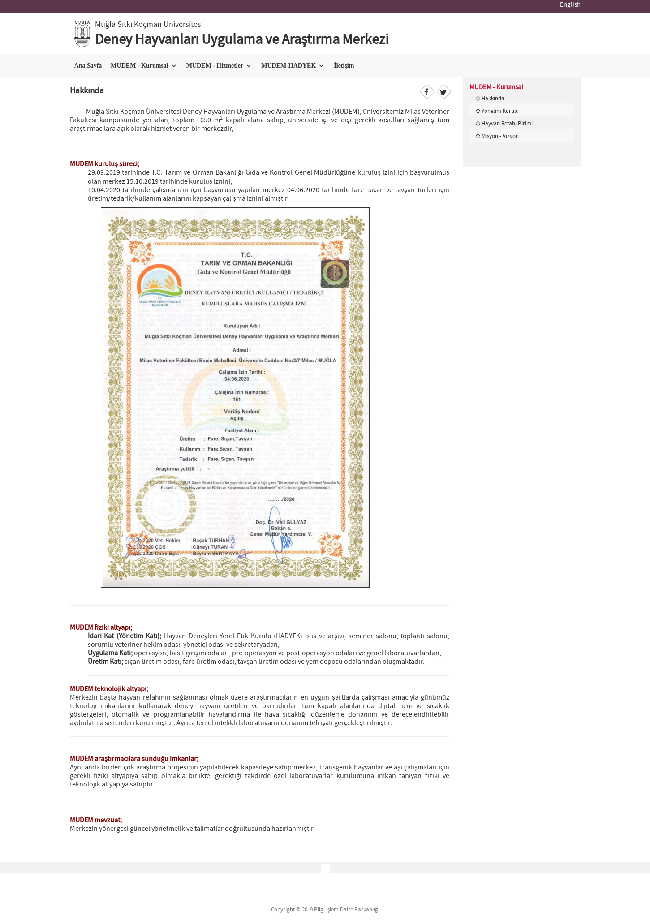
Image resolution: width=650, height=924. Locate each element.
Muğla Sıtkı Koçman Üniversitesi (149, 24)
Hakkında (493, 98)
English (570, 4)
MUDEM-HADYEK (288, 65)
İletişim (344, 65)
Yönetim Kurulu (500, 111)
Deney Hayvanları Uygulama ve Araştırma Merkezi (242, 39)
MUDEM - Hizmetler (215, 65)
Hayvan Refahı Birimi (507, 123)
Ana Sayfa (88, 65)
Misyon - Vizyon (500, 136)
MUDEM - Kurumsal (139, 65)
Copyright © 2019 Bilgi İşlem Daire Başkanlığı (325, 910)
